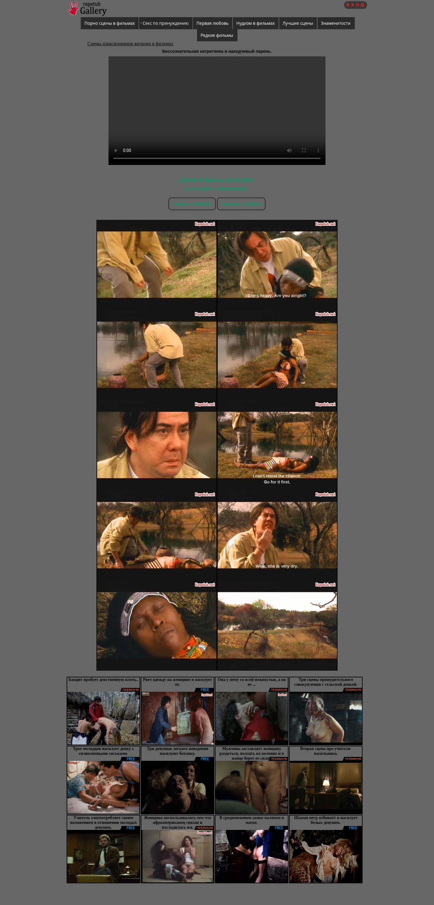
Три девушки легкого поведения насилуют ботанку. (177, 751)
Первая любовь (213, 23)
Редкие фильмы (216, 35)
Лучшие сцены (298, 23)
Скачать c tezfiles (241, 203)
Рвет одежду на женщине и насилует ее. (177, 682)
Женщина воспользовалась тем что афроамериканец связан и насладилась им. (177, 822)
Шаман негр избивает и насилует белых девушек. (326, 820)
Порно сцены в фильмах (109, 23)
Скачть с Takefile (192, 203)
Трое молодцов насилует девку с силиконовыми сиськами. (103, 751)
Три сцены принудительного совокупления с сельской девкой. (325, 682)
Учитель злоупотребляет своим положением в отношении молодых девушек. (103, 822)
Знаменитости (336, 23)
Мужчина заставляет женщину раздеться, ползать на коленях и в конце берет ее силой (251, 753)
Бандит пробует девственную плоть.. (103, 679)
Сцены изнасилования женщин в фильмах (130, 43)
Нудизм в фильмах (255, 23)
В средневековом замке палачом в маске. (251, 820)
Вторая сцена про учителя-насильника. (325, 751)
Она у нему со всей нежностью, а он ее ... (252, 682)
